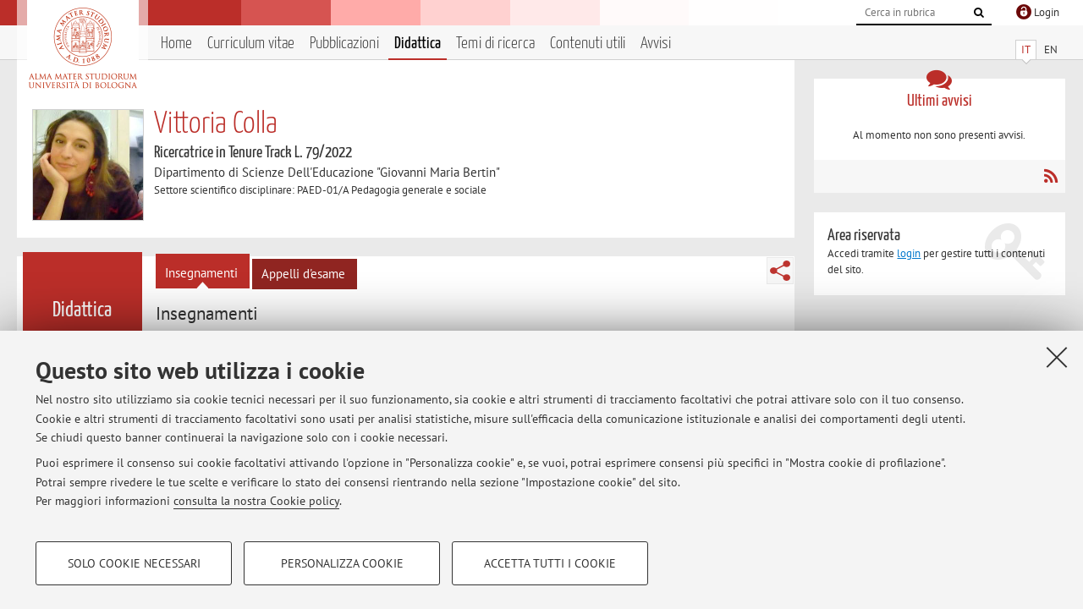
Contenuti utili (587, 44)
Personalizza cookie (342, 563)
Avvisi (655, 44)
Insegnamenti (201, 273)
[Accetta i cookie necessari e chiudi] (1056, 356)
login (909, 253)
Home (176, 44)
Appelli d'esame (303, 274)
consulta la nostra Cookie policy (256, 500)
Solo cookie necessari (134, 563)
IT (1026, 49)
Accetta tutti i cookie (550, 563)
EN (1051, 49)
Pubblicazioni (344, 44)
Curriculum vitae (250, 44)
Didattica (417, 44)
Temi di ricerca (495, 44)
